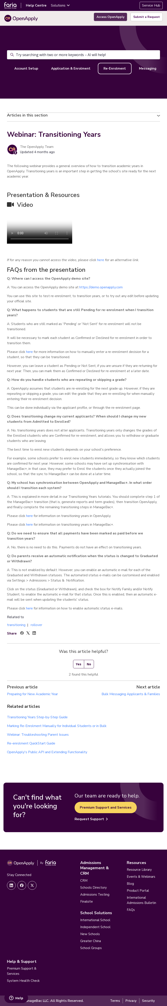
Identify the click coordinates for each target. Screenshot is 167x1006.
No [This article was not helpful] (89, 664)
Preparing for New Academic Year (32, 694)
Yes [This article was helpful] (78, 664)
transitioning (16, 625)
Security (148, 1001)
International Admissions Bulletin (141, 900)
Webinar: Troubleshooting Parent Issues (38, 734)
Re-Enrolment (115, 68)
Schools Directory (93, 887)
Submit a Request (146, 17)
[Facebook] (22, 633)
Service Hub (151, 5)
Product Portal (138, 890)
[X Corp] (28, 633)
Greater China (90, 941)
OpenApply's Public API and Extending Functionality (47, 752)
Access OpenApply (110, 17)
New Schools (90, 934)
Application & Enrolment (70, 68)
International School (95, 920)
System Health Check (23, 981)
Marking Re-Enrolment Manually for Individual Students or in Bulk (57, 726)
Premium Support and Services (106, 807)
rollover (36, 625)
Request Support (91, 819)
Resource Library (139, 869)
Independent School (95, 927)
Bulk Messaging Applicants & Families (131, 694)
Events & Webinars (141, 876)
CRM (83, 880)
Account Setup (26, 68)
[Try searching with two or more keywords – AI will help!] (83, 54)
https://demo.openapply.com (101, 287)
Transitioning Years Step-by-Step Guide (37, 717)
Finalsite (86, 901)
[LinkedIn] (34, 633)
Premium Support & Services (21, 971)
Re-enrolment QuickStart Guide (31, 743)
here (29, 351)
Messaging (147, 68)
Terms (115, 1001)
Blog (130, 883)
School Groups (91, 948)
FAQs (131, 910)
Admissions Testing (94, 894)
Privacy (131, 1001)
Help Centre (36, 5)
